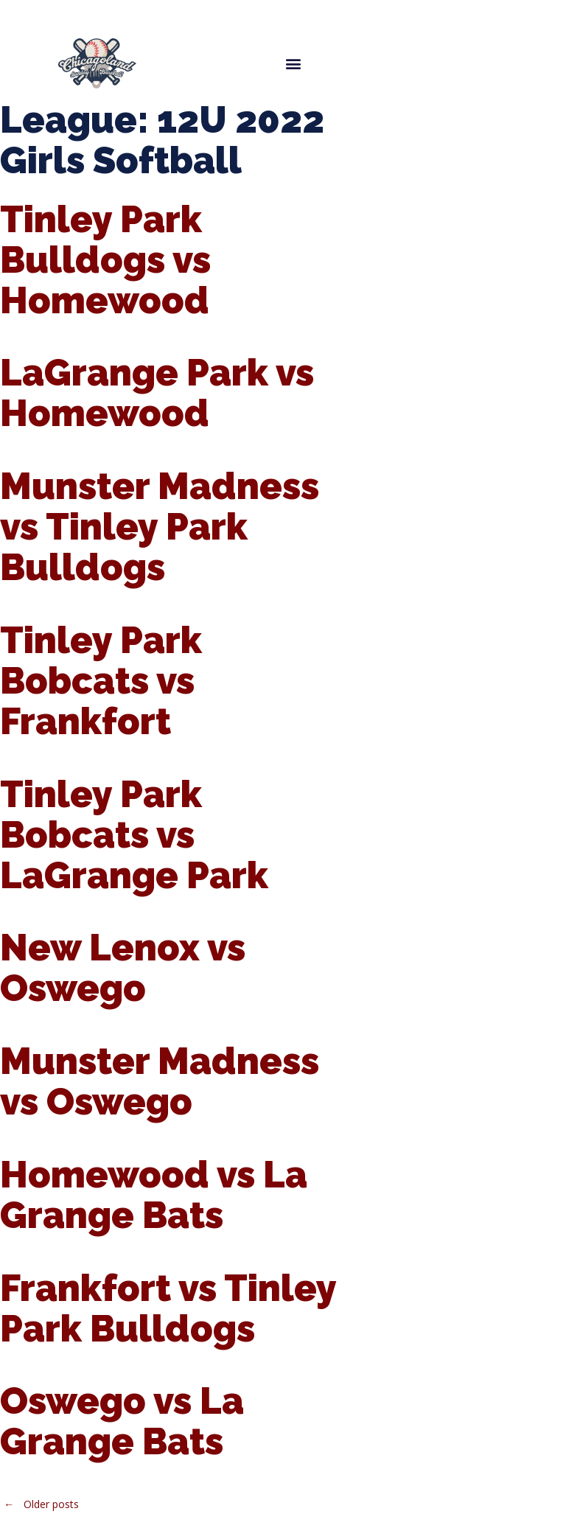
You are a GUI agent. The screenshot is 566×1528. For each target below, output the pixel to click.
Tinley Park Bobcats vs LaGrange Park (134, 834)
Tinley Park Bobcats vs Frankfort (101, 680)
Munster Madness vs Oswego (159, 1081)
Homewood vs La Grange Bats (153, 1195)
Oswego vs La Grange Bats (122, 1421)
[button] (293, 63)
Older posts (39, 1504)
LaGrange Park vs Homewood (157, 393)
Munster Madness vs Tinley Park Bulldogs (159, 526)
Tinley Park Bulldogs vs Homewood (105, 260)
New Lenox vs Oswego (122, 968)
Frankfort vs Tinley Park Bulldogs (168, 1308)
